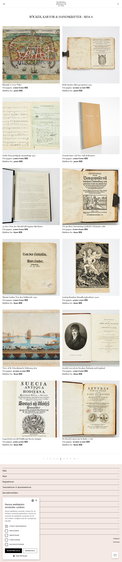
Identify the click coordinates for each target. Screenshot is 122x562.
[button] (21, 556)
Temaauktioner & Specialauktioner (61, 488)
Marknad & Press (61, 521)
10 (74, 459)
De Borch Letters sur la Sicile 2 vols (77, 439)
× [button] (36, 500)
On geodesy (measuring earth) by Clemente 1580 (83, 227)
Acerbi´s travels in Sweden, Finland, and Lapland (83, 368)
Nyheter (61, 515)
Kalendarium (61, 499)
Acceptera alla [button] (13, 551)
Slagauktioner (61, 482)
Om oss (61, 510)
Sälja (61, 471)
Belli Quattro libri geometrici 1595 (77, 85)
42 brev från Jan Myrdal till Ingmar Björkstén (22, 227)
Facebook (116, 542)
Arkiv (61, 532)
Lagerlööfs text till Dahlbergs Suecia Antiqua (21, 439)
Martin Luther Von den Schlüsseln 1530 (19, 297)
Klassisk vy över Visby (11, 85)
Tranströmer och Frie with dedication (78, 156)
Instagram (116, 539)
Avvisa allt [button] (30, 551)
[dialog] (20, 528)
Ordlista (61, 526)
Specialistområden (61, 493)
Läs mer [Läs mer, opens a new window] (8, 521)
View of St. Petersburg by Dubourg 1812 (19, 368)
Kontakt (61, 504)
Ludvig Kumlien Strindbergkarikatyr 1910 (80, 297)
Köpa (61, 476)
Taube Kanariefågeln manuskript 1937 (19, 156)
